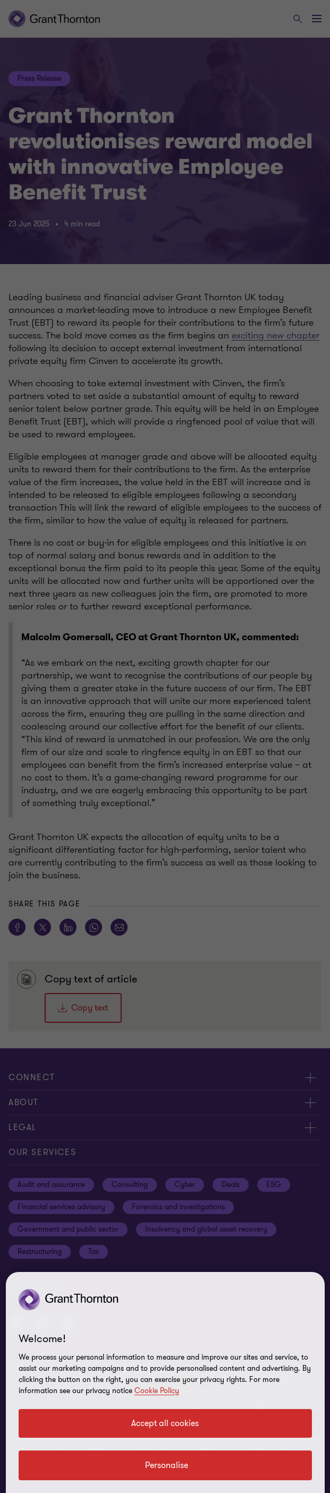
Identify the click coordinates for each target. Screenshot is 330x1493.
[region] (165, 1382)
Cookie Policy (156, 1391)
